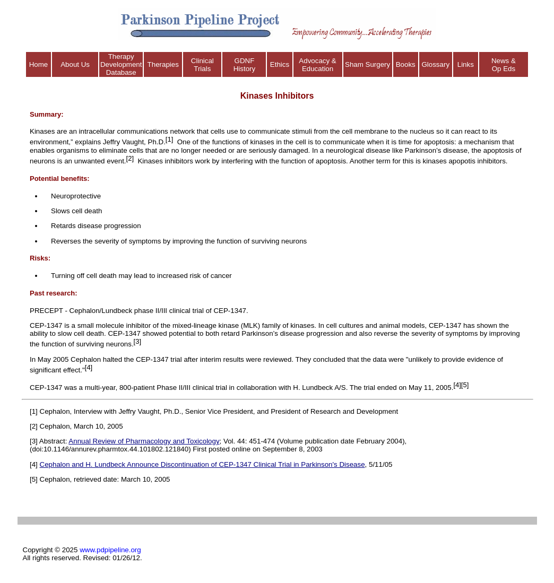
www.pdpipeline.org (110, 550)
